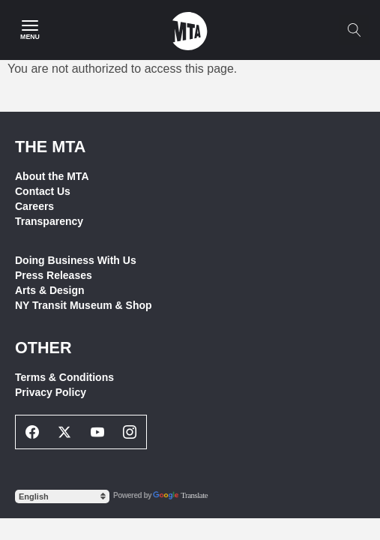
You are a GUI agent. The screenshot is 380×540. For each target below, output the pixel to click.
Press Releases (53, 275)
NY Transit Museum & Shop (83, 305)
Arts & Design (50, 290)
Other (43, 347)
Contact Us (42, 191)
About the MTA (52, 176)
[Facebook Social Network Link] (32, 432)
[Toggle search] (354, 30)
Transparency (49, 221)
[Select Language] (62, 496)
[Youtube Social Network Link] (97, 432)
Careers (34, 206)
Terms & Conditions (64, 377)
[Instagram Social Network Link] (130, 432)
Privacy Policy (50, 392)
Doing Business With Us (75, 260)
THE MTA (50, 146)
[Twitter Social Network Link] (65, 432)
